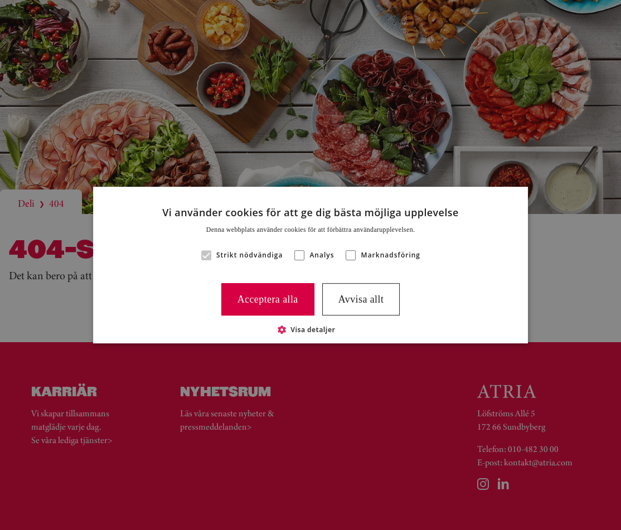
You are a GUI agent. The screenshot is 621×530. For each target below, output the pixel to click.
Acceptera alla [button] (267, 299)
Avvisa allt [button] (361, 299)
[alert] (310, 265)
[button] (206, 255)
